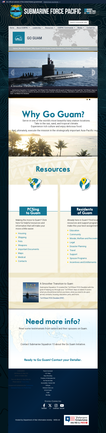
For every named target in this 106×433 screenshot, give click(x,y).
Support (73, 254)
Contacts (22, 261)
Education (74, 230)
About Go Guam (25, 48)
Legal (72, 242)
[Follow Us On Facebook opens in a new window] (44, 406)
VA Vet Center (48, 390)
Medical (22, 257)
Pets (20, 241)
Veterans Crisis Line (48, 388)
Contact (85, 48)
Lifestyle (68, 48)
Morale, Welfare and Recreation (84, 238)
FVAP (47, 392)
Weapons (22, 245)
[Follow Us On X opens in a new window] (50, 406)
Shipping (22, 237)
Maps (20, 253)
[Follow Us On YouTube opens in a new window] (62, 406)
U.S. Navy (48, 373)
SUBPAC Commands (66, 28)
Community (75, 234)
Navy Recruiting (48, 375)
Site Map (48, 395)
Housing (22, 233)
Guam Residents (57, 48)
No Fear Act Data (48, 380)
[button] (52, 2)
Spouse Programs (78, 258)
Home (12, 28)
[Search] (79, 22)
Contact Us (90, 28)
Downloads (77, 48)
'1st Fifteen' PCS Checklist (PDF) (52, 298)
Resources (50, 28)
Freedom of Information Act (48, 378)
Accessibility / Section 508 (48, 383)
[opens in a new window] (56, 406)
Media (80, 28)
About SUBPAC (23, 28)
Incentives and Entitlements (83, 262)
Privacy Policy (25, 381)
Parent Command (48, 371)
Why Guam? (36, 48)
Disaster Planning (78, 246)
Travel (72, 250)
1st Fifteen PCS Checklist (21, 93)
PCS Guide (46, 48)
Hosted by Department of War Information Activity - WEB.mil (37, 420)
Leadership (37, 28)
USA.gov (48, 385)
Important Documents (28, 249)
